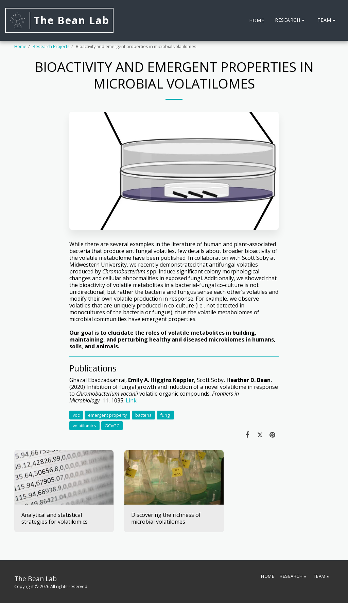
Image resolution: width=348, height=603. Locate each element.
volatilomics (84, 426)
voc (76, 415)
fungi (165, 415)
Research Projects (51, 46)
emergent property (107, 415)
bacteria (143, 415)
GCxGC (112, 426)
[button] (291, 20)
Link (131, 400)
